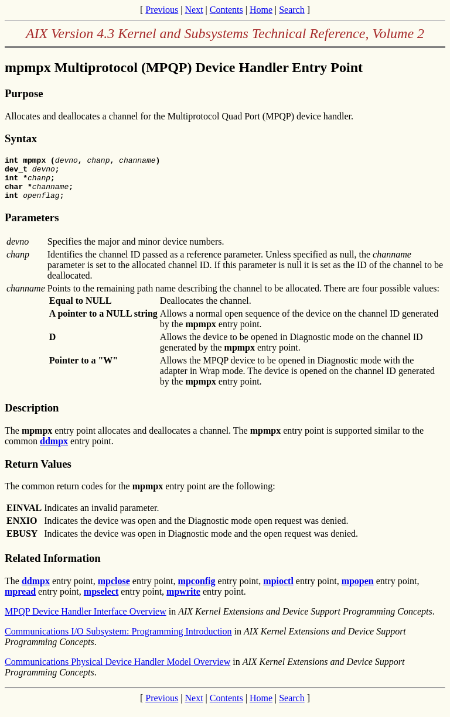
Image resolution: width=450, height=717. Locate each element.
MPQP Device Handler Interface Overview (85, 620)
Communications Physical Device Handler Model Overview (117, 670)
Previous (161, 10)
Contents (226, 10)
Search (292, 10)
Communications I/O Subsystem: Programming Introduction (118, 640)
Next (194, 10)
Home (261, 10)
